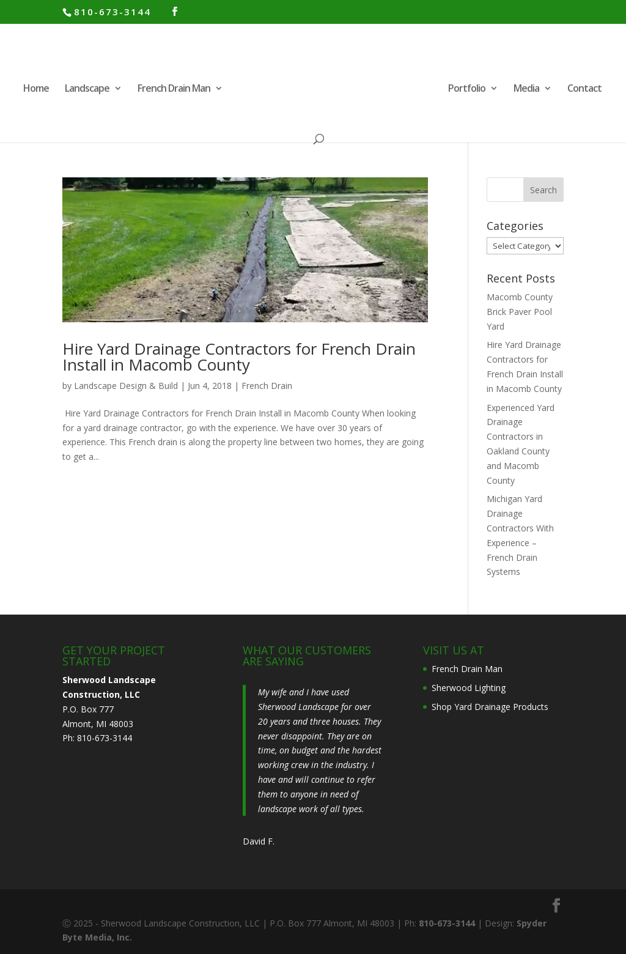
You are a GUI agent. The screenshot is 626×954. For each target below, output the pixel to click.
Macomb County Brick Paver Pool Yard (520, 311)
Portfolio (466, 89)
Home (36, 89)
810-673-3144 (112, 12)
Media (526, 89)
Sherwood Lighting (469, 687)
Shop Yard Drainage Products (490, 706)
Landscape (87, 89)
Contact (584, 89)
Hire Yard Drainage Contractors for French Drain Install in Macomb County (239, 356)
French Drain (266, 385)
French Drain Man (174, 89)
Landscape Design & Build (126, 385)
